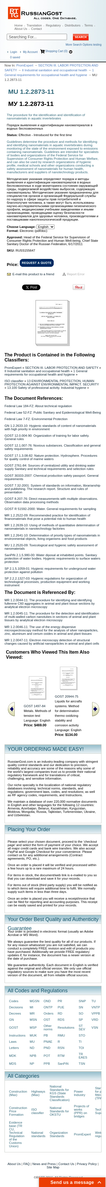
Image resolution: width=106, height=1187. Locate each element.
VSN (95, 1027)
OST (47, 1019)
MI (31, 1007)
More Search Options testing (83, 44)
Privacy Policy (87, 1164)
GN (11, 1019)
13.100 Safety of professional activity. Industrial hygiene (46, 387)
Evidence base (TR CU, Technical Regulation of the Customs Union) (16, 1134)
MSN (33, 1019)
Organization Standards (59, 1134)
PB (46, 1035)
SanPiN (63, 1063)
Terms (88, 25)
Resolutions (66, 1027)
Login (13, 52)
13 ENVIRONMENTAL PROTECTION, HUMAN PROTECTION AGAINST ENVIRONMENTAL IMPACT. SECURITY (52, 382)
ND (32, 1048)
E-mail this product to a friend (33, 274)
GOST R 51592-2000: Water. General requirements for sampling (50, 509)
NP (32, 1063)
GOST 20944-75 (66, 696)
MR (32, 1013)
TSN (82, 1063)
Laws (13, 1041)
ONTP (48, 1007)
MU (32, 1041)
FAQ (26, 1164)
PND (47, 1048)
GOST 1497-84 (35, 706)
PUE (61, 1007)
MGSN (34, 1001)
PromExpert (24, 65)
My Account (30, 52)
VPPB (96, 1013)
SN (81, 1007)
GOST (13, 1027)
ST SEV (82, 1027)
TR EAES (83, 1055)
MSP (33, 1027)
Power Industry (79, 1093)
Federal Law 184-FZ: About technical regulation (38, 406)
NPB (33, 1055)
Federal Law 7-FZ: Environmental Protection (36, 419)
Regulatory (53, 25)
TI (80, 1041)
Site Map (53, 1167)
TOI (81, 1048)
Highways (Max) (38, 1093)
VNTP (96, 1007)
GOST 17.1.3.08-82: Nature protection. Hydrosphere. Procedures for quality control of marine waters (51, 457)
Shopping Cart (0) (56, 51)
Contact (36, 28)
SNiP (82, 1001)
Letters (14, 1048)
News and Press (44, 1164)
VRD (95, 1019)
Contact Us (66, 1164)
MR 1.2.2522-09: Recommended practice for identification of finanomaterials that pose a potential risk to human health (47, 517)
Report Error (76, 274)
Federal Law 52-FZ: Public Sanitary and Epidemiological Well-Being (53, 412)
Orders (48, 1013)
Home (18, 25)
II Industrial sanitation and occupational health (54, 70)
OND (47, 1001)
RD (60, 1013)
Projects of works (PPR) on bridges (81, 1111)
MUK (33, 1035)
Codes (13, 1001)
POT (47, 1055)
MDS (12, 1063)
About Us (20, 28)
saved (15, 57)
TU (94, 1001)
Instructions (17, 1035)
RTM (61, 1055)
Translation (34, 25)
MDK (12, 1055)
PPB (47, 1063)
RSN (61, 1048)
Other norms (48, 1027)
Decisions (16, 1007)
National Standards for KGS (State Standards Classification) (60, 1093)
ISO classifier (14, 381)
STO (82, 1035)
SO (81, 1013)
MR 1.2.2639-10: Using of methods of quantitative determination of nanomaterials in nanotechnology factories (52, 526)
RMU (61, 1035)
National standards (38, 1134)
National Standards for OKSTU (59, 1111)
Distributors (73, 25)
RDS (61, 1019)
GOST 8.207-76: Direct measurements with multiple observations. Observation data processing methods (51, 500)
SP (81, 1019)
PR (60, 1001)
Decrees (15, 1013)
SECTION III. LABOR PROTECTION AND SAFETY (61, 367)
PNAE (48, 1041)
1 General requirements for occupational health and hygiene (46, 372)
